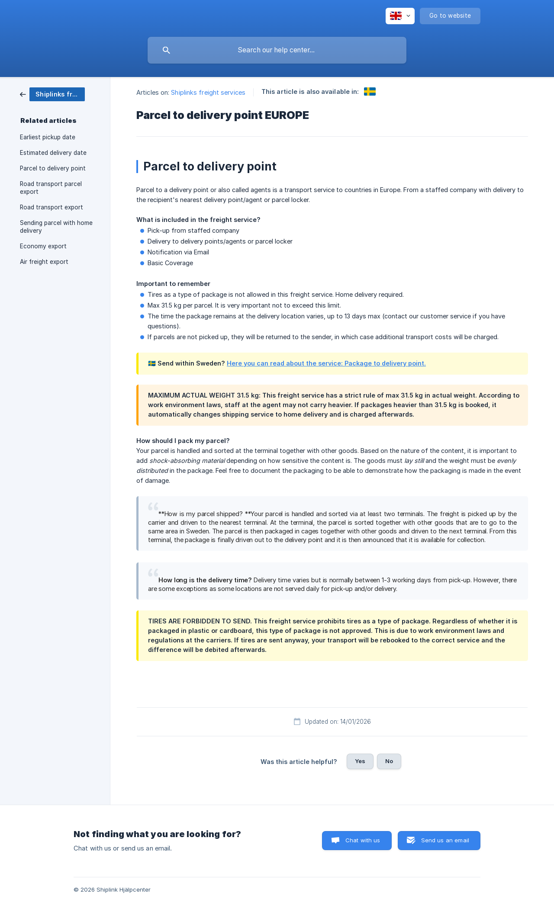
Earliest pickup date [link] (47, 137)
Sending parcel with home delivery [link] (56, 226)
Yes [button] (360, 761)
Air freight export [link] (44, 261)
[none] (400, 16)
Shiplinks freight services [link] (208, 92)
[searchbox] (277, 50)
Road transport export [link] (51, 207)
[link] (52, 94)
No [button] (389, 761)
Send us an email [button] (445, 840)
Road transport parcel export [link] (51, 187)
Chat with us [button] (362, 840)
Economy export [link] (43, 246)
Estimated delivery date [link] (53, 152)
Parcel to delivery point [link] (53, 168)
